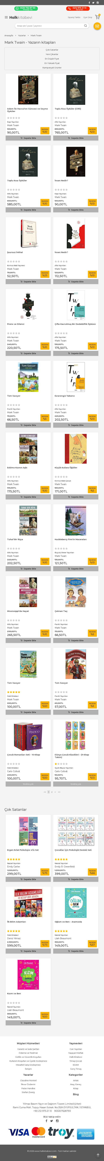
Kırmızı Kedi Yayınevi (16, 265)
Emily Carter (13, 866)
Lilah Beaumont (63, 938)
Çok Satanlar (15, 809)
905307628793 (62, 1111)
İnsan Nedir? (61, 180)
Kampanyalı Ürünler (52, 67)
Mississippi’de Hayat (18, 611)
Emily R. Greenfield (64, 866)
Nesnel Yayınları (13, 863)
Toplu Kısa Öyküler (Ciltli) (68, 109)
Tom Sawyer (13, 396)
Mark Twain (13, 125)
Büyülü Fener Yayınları (64, 552)
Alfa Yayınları (60, 122)
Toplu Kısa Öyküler (17, 180)
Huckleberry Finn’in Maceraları (71, 539)
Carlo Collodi (13, 771)
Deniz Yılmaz (14, 938)
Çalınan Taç (61, 611)
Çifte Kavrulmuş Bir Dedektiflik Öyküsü (75, 324)
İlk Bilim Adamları (16, 922)
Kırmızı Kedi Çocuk (63, 481)
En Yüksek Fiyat (52, 63)
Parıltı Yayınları (13, 409)
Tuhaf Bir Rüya (15, 539)
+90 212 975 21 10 (42, 1111)
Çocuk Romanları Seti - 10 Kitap (23, 754)
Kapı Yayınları (13, 122)
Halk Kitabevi (12, 935)
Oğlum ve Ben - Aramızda (68, 922)
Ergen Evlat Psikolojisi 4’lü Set (23, 850)
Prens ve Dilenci (15, 324)
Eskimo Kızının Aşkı (17, 467)
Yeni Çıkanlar (52, 54)
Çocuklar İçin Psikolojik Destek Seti (73, 850)
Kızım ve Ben (14, 993)
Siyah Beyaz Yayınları (64, 768)
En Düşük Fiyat (52, 58)
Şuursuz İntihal (15, 252)
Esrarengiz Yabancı (65, 396)
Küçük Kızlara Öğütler (66, 467)
